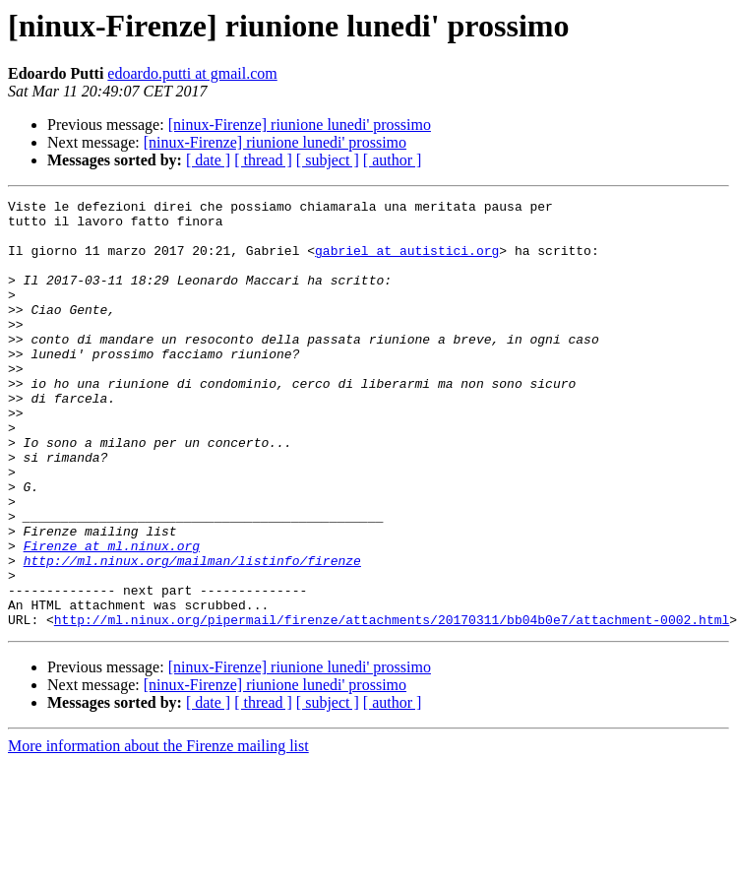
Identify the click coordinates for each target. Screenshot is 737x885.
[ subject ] (327, 160)
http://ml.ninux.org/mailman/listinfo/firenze (192, 634)
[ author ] (392, 160)
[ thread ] (263, 160)
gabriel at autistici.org (407, 262)
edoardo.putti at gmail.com (191, 73)
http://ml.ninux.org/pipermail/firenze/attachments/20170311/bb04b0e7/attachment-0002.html (391, 705)
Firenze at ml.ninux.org (112, 616)
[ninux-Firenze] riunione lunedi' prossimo (299, 124)
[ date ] (208, 160)
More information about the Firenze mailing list (158, 831)
